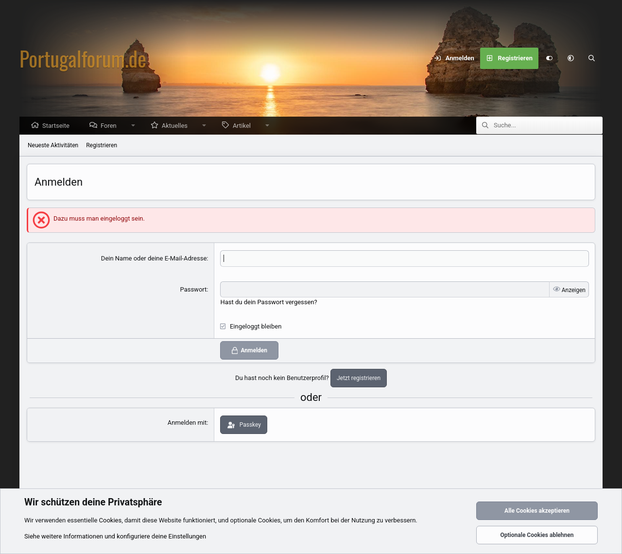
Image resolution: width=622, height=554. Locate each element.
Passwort (193, 290)
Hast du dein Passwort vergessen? (268, 302)
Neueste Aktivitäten (53, 145)
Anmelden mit (187, 423)
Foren (111, 126)
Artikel (244, 126)
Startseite (58, 126)
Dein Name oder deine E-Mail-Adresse (154, 258)
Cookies (110, 520)
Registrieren (101, 145)
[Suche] (592, 58)
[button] (570, 58)
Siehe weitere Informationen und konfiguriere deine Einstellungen (115, 536)
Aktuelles (177, 126)
